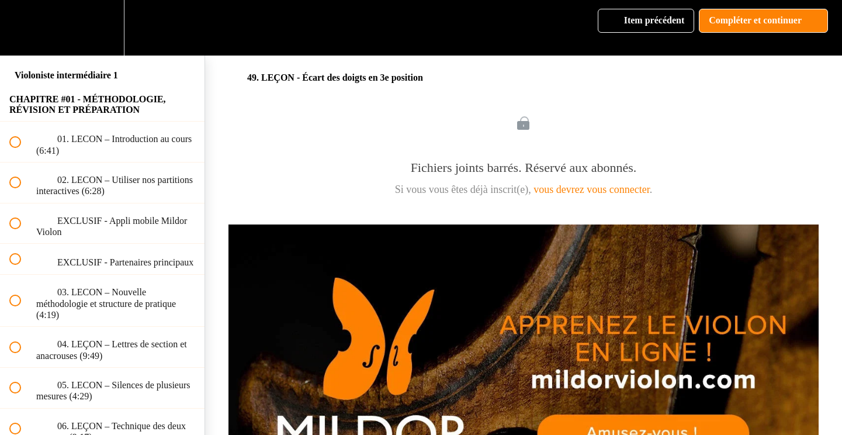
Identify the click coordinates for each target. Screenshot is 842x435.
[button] (21, 28)
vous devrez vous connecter (591, 189)
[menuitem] (102, 28)
